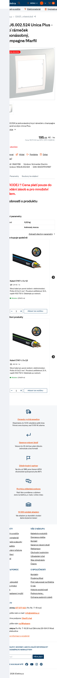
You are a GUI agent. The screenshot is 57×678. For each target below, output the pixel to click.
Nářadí (8, 558)
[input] (16, 311)
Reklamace (35, 549)
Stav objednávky (38, 560)
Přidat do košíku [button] (35, 311)
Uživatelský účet (38, 556)
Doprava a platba (38, 537)
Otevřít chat (27, 618)
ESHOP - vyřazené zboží (24, 16)
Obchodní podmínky (40, 552)
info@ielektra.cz (32, 613)
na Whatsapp (24, 623)
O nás (33, 586)
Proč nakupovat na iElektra (42, 582)
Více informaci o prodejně (18, 636)
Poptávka (6, 589)
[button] (32, 3)
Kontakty (34, 574)
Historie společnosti (39, 589)
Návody (5, 574)
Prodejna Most (37, 578)
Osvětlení (9, 554)
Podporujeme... (37, 593)
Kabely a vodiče (12, 533)
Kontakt (34, 541)
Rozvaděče (10, 546)
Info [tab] (5, 176)
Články (34, 564)
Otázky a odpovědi (10, 582)
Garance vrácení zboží (40, 545)
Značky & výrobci (9, 586)
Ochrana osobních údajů (41, 597)
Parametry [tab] (14, 176)
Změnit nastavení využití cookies (12, 594)
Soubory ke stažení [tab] (30, 176)
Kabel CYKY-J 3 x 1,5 (19, 281)
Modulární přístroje (13, 550)
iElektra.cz (8, 16)
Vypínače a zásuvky (13, 542)
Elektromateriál (12, 538)
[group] (28, 277)
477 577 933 (20, 608)
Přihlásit (38, 657)
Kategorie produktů (39, 533)
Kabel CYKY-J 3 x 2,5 (19, 360)
